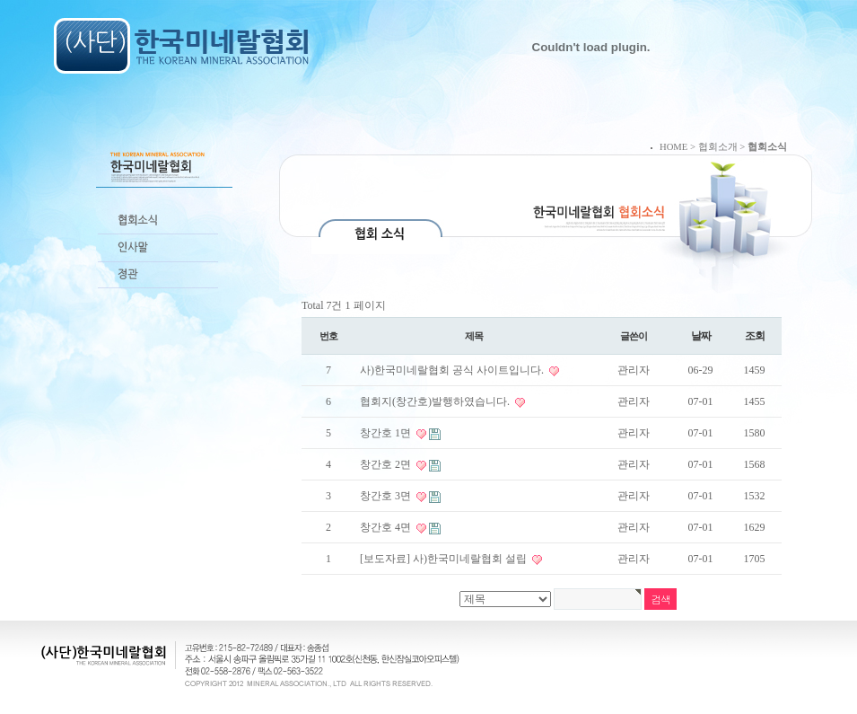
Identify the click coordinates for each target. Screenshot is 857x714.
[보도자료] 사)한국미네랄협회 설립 (444, 558)
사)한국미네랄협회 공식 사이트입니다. (453, 370)
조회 (755, 336)
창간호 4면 (387, 527)
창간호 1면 (387, 433)
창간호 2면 (387, 464)
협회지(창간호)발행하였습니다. (436, 401)
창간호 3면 (387, 495)
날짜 (701, 336)
